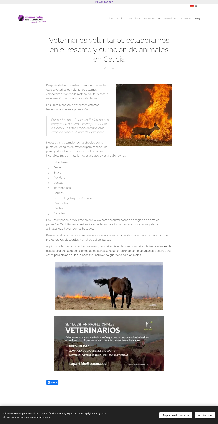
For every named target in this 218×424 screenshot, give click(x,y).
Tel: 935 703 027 (103, 2)
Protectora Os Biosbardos (62, 239)
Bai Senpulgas (102, 239)
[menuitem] (168, 19)
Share (52, 382)
